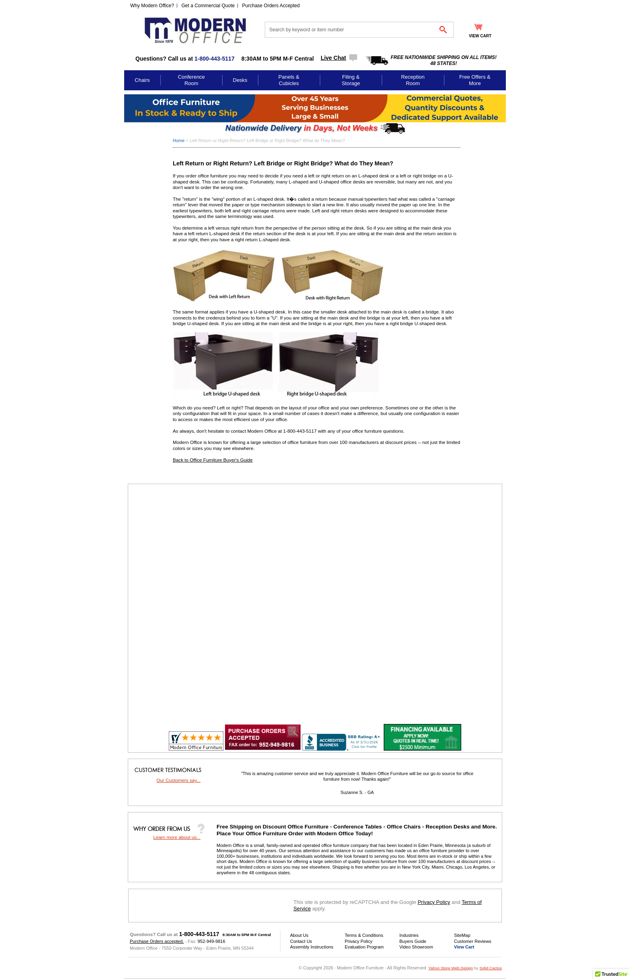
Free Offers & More (475, 80)
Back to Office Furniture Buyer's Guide (213, 459)
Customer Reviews (472, 941)
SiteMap (462, 935)
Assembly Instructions (311, 946)
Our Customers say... (178, 780)
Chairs (142, 80)
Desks (240, 80)
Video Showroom (416, 946)
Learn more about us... (176, 837)
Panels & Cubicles (288, 80)
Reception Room (413, 80)
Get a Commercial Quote (208, 5)
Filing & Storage (351, 80)
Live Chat (333, 58)
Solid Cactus (490, 968)
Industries (409, 935)
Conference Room (191, 80)
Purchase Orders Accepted (271, 5)
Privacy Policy (433, 902)
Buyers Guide (412, 941)
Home (178, 140)
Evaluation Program (364, 946)
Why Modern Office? (152, 5)
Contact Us (301, 941)
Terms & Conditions (364, 935)
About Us (299, 935)
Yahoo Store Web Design (450, 968)
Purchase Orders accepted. (157, 941)
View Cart (464, 946)
